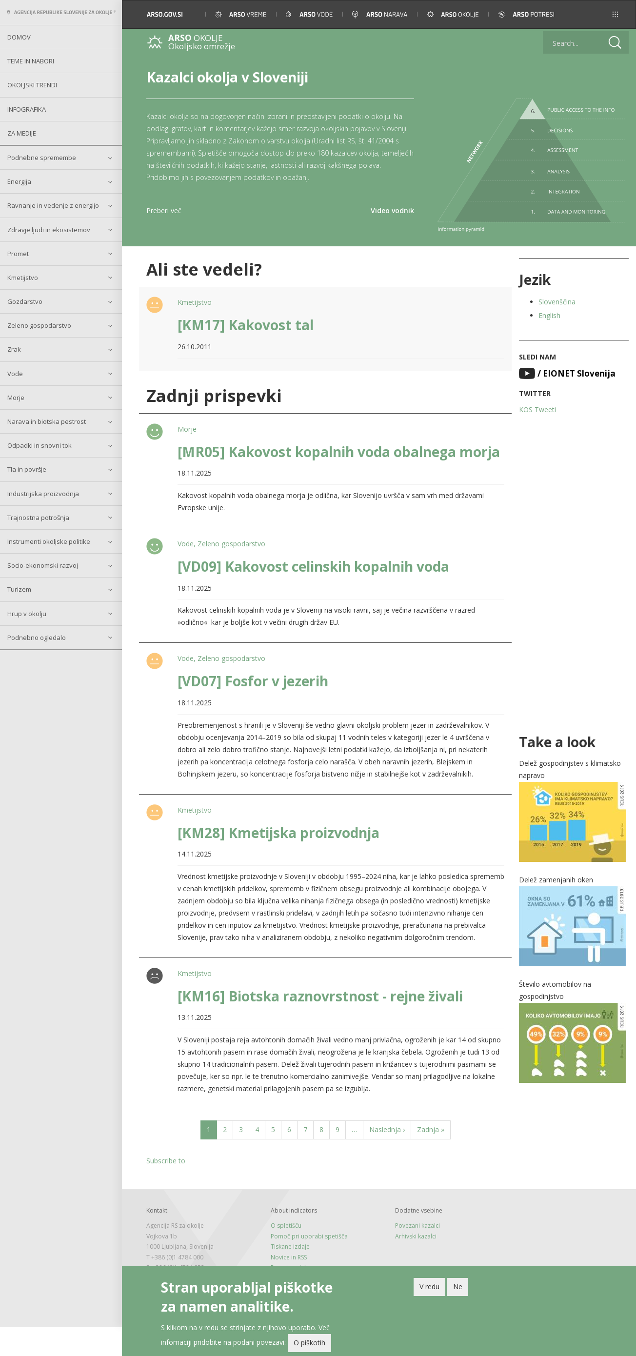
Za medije (21, 133)
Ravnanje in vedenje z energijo (53, 205)
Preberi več (163, 210)
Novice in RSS (289, 1257)
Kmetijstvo (22, 277)
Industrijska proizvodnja (43, 493)
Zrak (14, 349)
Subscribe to (165, 1160)
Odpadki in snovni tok (39, 445)
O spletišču (286, 1225)
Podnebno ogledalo (36, 637)
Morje (15, 397)
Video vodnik (392, 210)
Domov (19, 37)
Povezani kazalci (417, 1225)
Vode (15, 373)
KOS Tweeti (537, 409)
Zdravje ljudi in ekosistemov (48, 229)
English (549, 315)
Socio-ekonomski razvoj (42, 565)
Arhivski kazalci (416, 1236)
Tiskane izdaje (290, 1246)
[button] (615, 14)
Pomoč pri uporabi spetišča (309, 1236)
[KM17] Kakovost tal (246, 325)
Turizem (19, 589)
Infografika (26, 109)
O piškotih (309, 1344)
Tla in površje (26, 469)
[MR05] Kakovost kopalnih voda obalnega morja (339, 451)
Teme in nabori (30, 61)
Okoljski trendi (32, 84)
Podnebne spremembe (41, 157)
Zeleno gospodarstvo (39, 325)
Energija (19, 181)
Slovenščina (557, 301)
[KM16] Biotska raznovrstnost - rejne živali (320, 996)
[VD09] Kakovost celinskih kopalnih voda (313, 566)
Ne (457, 1288)
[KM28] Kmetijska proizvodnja (278, 832)
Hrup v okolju (26, 613)
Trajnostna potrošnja (38, 517)
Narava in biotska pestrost (46, 421)
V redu (429, 1288)
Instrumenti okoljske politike (48, 541)
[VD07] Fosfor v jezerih (253, 681)
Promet (18, 253)
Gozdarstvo (24, 301)
